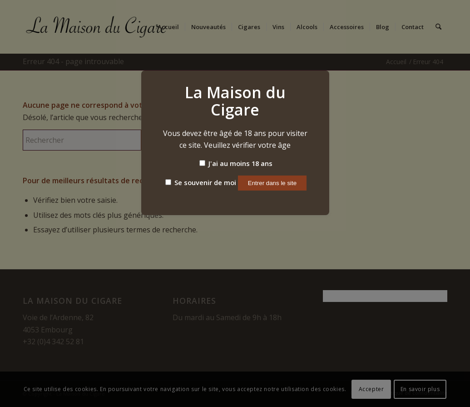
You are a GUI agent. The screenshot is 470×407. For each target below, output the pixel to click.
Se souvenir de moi (200, 182)
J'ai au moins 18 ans (235, 163)
